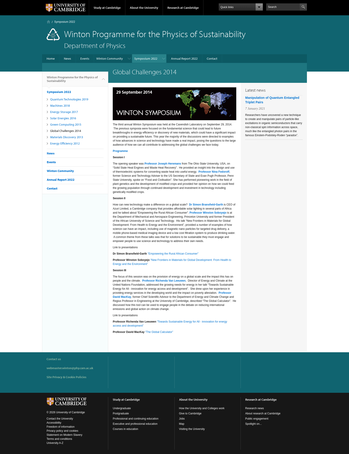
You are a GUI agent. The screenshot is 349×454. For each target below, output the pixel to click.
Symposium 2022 (64, 21)
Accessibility (54, 422)
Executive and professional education (135, 423)
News (67, 58)
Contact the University (60, 418)
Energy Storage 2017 (64, 112)
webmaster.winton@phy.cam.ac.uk (70, 368)
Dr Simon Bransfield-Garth (206, 204)
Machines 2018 (60, 106)
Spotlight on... (253, 423)
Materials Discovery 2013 (66, 137)
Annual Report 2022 (184, 58)
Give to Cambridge (190, 413)
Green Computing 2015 (65, 124)
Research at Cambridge (183, 8)
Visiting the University (192, 429)
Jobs (182, 418)
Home (48, 22)
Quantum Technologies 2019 (69, 99)
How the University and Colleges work (202, 408)
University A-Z (55, 443)
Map (181, 423)
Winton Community (109, 58)
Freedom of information (60, 426)
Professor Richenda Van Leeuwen (164, 280)
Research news (254, 408)
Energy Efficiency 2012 (65, 143)
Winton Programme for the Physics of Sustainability (72, 80)
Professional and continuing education (135, 418)
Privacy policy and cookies (62, 430)
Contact (212, 58)
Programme (120, 151)
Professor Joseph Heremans (162, 163)
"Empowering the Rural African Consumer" (173, 253)
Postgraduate (121, 413)
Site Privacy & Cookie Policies (66, 377)
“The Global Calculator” (159, 332)
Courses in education (125, 429)
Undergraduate (122, 408)
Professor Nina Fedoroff (213, 171)
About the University (144, 8)
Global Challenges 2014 (65, 131)
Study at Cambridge (107, 8)
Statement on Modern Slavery (64, 434)
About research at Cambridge (263, 413)
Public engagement (256, 418)
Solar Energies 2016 (63, 118)
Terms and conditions (59, 438)
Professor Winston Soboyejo (207, 212)
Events (84, 58)
